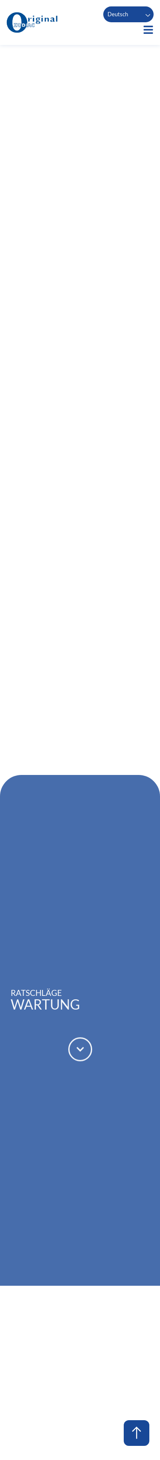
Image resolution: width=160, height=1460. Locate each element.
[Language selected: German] (128, 14)
